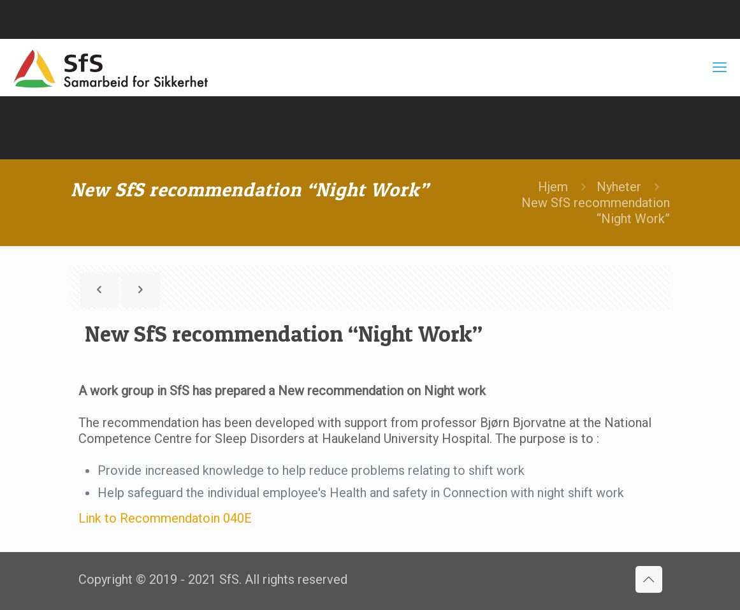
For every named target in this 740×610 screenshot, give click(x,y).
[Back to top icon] (648, 579)
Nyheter (619, 186)
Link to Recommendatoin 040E (165, 518)
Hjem (553, 186)
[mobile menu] (719, 67)
